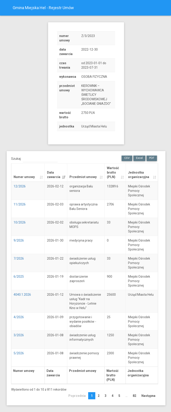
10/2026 (20, 222)
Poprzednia (77, 396)
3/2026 (19, 335)
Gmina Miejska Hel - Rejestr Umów (43, 7)
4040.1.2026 (22, 294)
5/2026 (19, 353)
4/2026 (19, 317)
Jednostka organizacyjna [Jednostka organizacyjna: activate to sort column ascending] (138, 175)
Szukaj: (34, 159)
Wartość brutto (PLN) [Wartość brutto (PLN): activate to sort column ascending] (113, 172)
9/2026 (19, 240)
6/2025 (19, 276)
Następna (148, 396)
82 (134, 396)
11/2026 (20, 204)
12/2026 (20, 186)
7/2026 (19, 258)
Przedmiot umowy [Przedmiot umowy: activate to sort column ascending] (83, 177)
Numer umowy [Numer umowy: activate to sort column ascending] (24, 177)
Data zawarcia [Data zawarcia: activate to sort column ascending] (53, 175)
